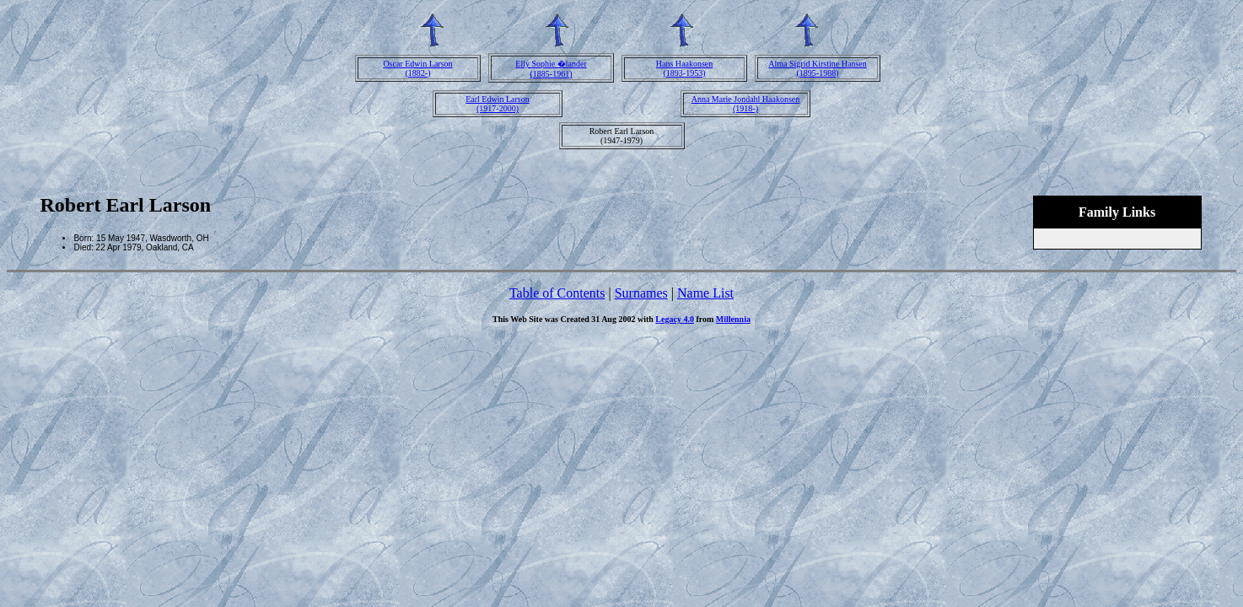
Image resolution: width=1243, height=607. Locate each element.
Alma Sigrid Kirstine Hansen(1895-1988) (817, 68)
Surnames (641, 293)
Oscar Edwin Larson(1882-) (417, 68)
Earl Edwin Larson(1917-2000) (497, 103)
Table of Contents (557, 293)
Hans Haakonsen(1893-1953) (684, 68)
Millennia (733, 319)
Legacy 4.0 (674, 319)
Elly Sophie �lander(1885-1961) (550, 68)
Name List (705, 293)
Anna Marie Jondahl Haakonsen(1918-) (745, 103)
